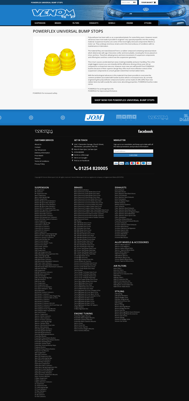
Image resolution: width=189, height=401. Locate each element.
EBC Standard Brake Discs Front (84, 234)
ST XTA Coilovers (40, 396)
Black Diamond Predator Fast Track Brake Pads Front (91, 210)
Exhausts (93, 23)
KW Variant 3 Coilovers (42, 301)
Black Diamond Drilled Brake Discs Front (87, 195)
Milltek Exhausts (120, 203)
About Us (38, 144)
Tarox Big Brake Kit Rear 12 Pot (84, 303)
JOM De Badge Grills (121, 297)
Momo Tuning (119, 305)
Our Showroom (40, 150)
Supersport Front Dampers (43, 371)
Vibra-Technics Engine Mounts (84, 329)
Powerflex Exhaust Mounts (123, 219)
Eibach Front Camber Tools (43, 243)
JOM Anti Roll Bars (40, 276)
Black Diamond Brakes (81, 190)
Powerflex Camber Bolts (42, 343)
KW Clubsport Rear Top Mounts (45, 310)
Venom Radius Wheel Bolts (123, 259)
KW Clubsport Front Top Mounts (45, 309)
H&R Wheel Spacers (121, 255)
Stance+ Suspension (41, 314)
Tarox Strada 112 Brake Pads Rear (85, 274)
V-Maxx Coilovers (40, 380)
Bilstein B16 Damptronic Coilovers (46, 217)
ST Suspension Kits (41, 385)
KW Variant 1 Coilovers (42, 294)
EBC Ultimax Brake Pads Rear (83, 243)
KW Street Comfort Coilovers (44, 292)
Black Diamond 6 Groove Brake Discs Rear (88, 201)
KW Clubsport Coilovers (42, 307)
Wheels (111, 23)
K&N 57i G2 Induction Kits (122, 281)
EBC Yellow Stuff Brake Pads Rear (85, 254)
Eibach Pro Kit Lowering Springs (45, 235)
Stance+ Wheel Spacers (122, 244)
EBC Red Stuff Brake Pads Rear (84, 246)
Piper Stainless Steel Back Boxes (125, 210)
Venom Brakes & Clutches (82, 261)
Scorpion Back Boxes (121, 226)
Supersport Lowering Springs (44, 369)
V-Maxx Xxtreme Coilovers (43, 382)
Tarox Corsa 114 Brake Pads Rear (85, 278)
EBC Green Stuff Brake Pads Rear (85, 250)
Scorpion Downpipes (121, 232)
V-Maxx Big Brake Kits (81, 309)
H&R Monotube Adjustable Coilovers (47, 261)
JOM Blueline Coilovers (42, 274)
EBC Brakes (77, 221)
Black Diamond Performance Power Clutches (89, 214)
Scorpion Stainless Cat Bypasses (125, 228)
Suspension (40, 23)
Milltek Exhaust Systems (122, 204)
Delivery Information (42, 153)
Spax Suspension (40, 352)
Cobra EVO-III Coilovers (42, 228)
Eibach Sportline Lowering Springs (46, 234)
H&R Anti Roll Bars (41, 268)
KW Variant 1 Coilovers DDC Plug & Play (47, 296)
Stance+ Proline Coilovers (43, 320)
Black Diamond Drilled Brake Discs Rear (87, 197)
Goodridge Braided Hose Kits (83, 259)
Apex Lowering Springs (42, 197)
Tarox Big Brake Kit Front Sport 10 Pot (86, 294)
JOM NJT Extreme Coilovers (43, 272)
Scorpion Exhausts (121, 223)
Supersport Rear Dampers (43, 373)
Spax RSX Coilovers (41, 354)
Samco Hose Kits (79, 325)
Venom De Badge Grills (122, 319)
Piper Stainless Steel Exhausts (124, 208)
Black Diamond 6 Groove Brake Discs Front (88, 199)
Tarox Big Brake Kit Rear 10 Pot (84, 301)
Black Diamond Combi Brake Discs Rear (87, 193)
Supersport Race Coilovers (43, 365)
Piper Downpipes (120, 217)
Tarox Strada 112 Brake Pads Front (85, 272)
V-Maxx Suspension (41, 378)
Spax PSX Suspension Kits (43, 356)
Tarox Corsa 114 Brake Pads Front (85, 276)
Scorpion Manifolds (121, 234)
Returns (38, 158)
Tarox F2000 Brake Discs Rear (83, 288)
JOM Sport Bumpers (121, 295)
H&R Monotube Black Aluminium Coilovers (49, 267)
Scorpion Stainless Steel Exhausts (125, 224)
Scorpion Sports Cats (121, 230)
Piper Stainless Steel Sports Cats (125, 215)
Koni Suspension (40, 283)
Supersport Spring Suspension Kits (46, 367)
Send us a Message (81, 155)
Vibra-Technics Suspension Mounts (46, 374)
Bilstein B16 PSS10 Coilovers (44, 215)
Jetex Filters (117, 268)
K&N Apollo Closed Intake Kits (123, 285)
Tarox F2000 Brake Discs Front (84, 287)
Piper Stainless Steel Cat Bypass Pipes (127, 212)
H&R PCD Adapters (121, 254)
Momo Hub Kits (120, 310)
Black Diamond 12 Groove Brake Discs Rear (88, 204)
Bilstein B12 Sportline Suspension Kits (47, 210)
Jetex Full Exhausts (121, 195)
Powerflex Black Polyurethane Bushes (47, 340)
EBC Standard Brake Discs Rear (84, 235)
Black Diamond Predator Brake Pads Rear (87, 208)
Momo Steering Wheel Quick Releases (127, 312)
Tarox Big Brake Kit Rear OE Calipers (86, 305)
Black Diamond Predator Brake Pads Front (88, 206)
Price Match (39, 155)
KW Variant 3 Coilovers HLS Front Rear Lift (48, 305)
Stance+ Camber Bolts (42, 323)
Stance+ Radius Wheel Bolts (124, 248)
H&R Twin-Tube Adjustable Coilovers (47, 265)
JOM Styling (118, 294)
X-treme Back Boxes (121, 237)
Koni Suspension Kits (41, 285)
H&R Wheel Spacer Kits (122, 257)
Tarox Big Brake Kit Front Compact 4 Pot (87, 290)
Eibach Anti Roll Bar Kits (42, 239)
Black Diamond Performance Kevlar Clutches (89, 215)
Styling (147, 23)
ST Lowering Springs (41, 387)
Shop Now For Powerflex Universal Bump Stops (124, 100)
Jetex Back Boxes (120, 192)
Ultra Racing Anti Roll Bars (43, 331)
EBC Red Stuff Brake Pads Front (84, 245)
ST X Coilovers (39, 393)
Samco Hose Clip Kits (81, 327)
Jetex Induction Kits (120, 272)
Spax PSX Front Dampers (43, 360)
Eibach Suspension (41, 232)
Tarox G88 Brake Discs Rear (83, 285)
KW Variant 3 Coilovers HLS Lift (45, 303)
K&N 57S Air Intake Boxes (122, 286)
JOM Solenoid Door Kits (122, 301)
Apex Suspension (40, 195)
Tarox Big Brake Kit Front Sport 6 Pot (86, 292)
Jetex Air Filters (119, 270)
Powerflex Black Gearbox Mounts (85, 321)
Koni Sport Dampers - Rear (43, 288)
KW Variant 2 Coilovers (42, 299)
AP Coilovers (39, 192)
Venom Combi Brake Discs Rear (84, 268)
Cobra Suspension (40, 221)
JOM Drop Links (40, 281)
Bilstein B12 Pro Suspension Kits (45, 208)
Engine (130, 23)
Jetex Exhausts (119, 190)
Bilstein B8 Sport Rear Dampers (45, 206)
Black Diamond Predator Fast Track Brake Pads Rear (91, 212)
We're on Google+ (80, 158)
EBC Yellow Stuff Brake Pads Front (85, 252)
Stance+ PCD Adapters (122, 246)
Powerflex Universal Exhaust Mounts (127, 221)
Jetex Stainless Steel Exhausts (124, 197)
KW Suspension (40, 290)
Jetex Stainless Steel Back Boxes (125, 193)
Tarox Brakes (78, 270)
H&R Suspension (40, 250)
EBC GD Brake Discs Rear (82, 228)
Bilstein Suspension (41, 199)
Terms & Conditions (42, 161)
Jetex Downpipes (120, 199)
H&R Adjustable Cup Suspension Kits (46, 254)
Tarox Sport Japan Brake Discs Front (85, 279)
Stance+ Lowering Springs (43, 321)
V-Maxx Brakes (79, 307)
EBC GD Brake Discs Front (82, 226)
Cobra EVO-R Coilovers (42, 230)
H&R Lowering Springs (42, 256)
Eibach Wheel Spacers (122, 252)
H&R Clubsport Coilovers (43, 257)
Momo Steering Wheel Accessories (126, 314)
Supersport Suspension (42, 363)
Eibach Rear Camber (41, 246)
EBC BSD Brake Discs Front (82, 230)
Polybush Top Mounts (42, 351)
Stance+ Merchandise (42, 327)
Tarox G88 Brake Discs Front (83, 283)
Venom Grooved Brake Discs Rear (85, 265)
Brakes (58, 23)
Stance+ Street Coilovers (43, 316)
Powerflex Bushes (40, 336)
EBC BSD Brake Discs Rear (82, 232)
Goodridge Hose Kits (81, 257)
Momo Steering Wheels (122, 306)
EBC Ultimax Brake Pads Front (83, 241)
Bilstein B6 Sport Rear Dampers (45, 203)
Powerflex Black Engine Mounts (84, 318)
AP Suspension (39, 190)
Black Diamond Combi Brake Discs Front (87, 192)
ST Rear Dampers (40, 391)
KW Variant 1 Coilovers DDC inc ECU (46, 298)
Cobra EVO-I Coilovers (42, 224)
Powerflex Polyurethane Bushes (45, 338)
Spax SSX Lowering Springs (43, 358)
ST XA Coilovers (40, 395)
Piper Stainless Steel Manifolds (125, 214)
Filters (76, 23)
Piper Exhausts (119, 206)
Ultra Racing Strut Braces (43, 332)
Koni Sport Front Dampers (43, 287)
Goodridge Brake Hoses (82, 256)
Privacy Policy (40, 164)
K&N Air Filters (118, 277)
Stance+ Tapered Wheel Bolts (124, 250)
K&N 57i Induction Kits (121, 279)
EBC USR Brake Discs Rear (82, 224)
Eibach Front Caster (41, 245)
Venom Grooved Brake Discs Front (85, 263)
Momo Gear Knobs (121, 316)
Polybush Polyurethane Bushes (45, 349)
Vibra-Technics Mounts (42, 376)
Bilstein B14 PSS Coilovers (43, 212)
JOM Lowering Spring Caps (43, 278)
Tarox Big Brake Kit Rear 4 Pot (84, 298)
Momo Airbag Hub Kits (122, 308)
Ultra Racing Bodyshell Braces (44, 334)
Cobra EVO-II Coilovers (42, 226)
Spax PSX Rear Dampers (42, 362)
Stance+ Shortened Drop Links (45, 325)
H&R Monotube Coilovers (43, 259)
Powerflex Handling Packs (43, 341)
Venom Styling (119, 317)
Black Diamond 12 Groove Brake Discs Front (88, 203)
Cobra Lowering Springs (42, 223)
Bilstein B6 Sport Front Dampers (45, 201)
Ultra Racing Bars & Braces (43, 329)
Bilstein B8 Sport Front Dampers (45, 204)
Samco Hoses (78, 323)
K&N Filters (117, 275)
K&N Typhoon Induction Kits (123, 283)
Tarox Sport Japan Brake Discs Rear (85, 281)
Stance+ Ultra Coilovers (42, 318)
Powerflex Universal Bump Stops (45, 345)
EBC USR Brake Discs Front (82, 223)
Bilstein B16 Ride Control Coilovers (46, 219)
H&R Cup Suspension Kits (43, 252)
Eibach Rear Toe (40, 248)
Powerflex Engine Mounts (82, 316)
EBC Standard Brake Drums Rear (84, 239)
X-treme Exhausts (120, 235)
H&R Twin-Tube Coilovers (43, 263)
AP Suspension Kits (41, 193)
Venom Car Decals (121, 321)
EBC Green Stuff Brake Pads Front (85, 248)
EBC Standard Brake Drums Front (85, 237)
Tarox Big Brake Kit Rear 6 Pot (84, 299)
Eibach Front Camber (42, 241)
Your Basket (148, 2)
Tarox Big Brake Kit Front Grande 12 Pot (87, 296)
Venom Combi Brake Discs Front (84, 267)
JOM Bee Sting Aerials (122, 299)
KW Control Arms (40, 312)
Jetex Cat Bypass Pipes (122, 201)
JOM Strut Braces (40, 279)
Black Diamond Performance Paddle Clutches (89, 217)
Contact (37, 147)
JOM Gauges (119, 303)
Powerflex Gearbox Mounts (83, 319)
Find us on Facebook (81, 160)
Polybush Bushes (40, 347)
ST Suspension (39, 384)
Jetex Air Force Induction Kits (123, 274)
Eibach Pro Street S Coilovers (44, 237)
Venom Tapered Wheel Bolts (124, 261)
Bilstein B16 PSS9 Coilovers (43, 214)
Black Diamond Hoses (81, 219)
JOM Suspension (40, 270)
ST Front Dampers (41, 389)
